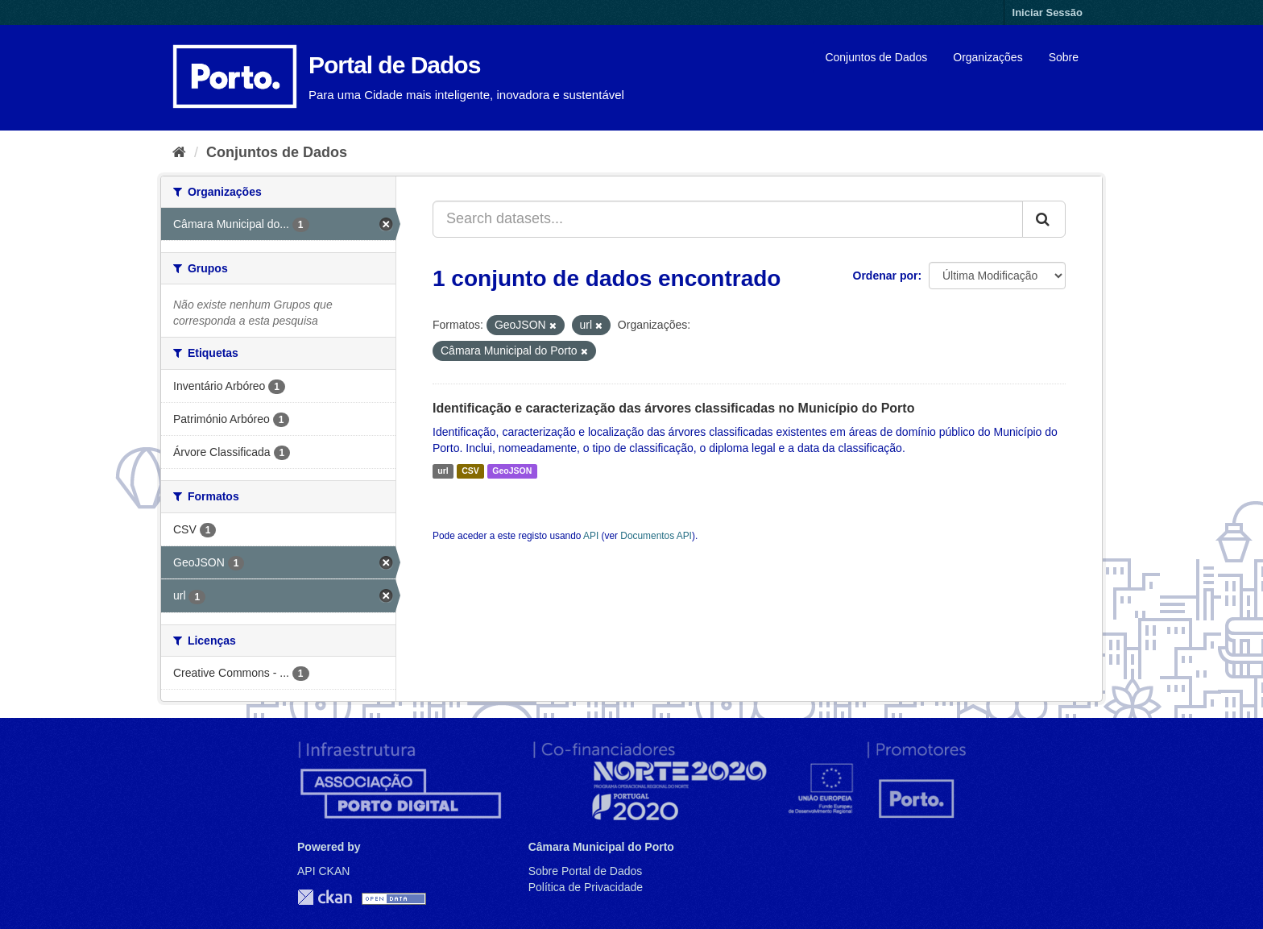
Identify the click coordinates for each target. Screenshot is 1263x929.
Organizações (987, 57)
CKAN (324, 897)
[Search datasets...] (728, 219)
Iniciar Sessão (1047, 12)
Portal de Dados (394, 65)
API (590, 535)
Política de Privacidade (585, 887)
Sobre (1064, 57)
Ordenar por (885, 275)
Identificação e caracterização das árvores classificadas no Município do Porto (673, 408)
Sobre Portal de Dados (585, 871)
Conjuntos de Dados (876, 57)
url (442, 471)
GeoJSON (512, 471)
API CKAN (323, 871)
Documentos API (656, 535)
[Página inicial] (179, 152)
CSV (470, 471)
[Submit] (1044, 219)
